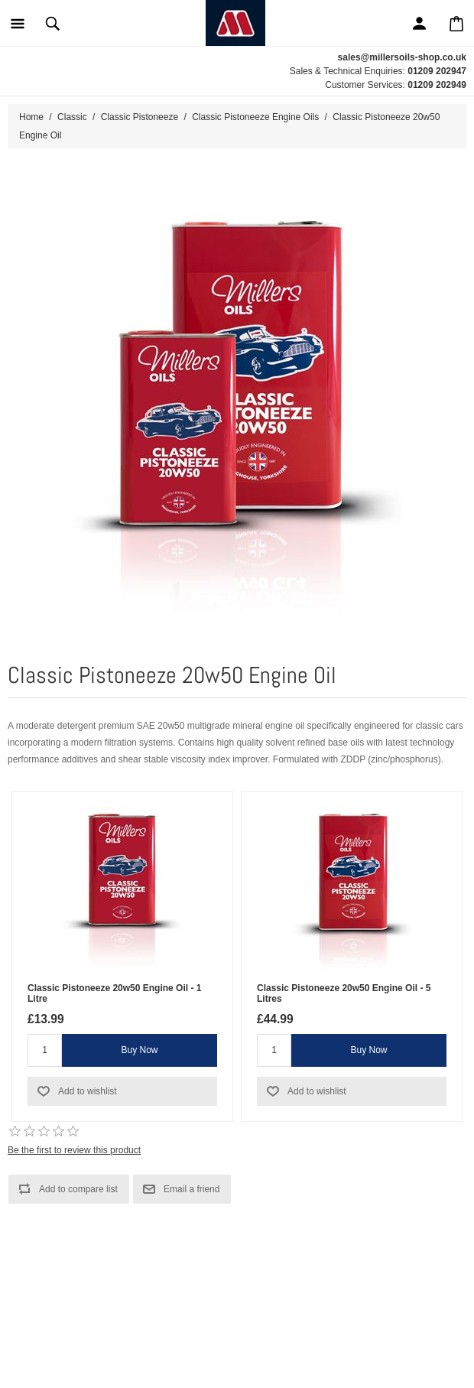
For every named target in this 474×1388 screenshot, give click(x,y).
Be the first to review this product (74, 1150)
